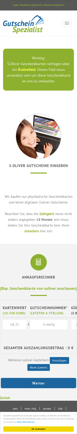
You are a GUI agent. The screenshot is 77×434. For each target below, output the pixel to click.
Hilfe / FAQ (30, 408)
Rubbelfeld (27, 69)
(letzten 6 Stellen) (47, 313)
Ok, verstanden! (38, 429)
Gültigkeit (46, 213)
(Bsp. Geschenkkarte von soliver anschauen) (38, 288)
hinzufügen (59, 360)
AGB (60, 408)
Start (15, 408)
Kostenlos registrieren (31, 4)
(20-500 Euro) (14, 313)
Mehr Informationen (26, 422)
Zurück (5, 397)
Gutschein (31, 231)
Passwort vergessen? (54, 4)
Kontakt (47, 408)
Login (15, 4)
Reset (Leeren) (38, 367)
